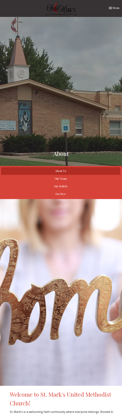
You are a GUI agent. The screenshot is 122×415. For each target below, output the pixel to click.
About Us (60, 171)
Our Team (61, 178)
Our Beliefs (60, 186)
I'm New (60, 194)
